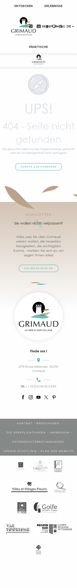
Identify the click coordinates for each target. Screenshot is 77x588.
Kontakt (25, 423)
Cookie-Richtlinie (20, 451)
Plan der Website (57, 451)
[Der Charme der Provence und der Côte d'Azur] (38, 60)
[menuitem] (24, 6)
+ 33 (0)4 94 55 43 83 (38, 386)
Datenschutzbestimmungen (38, 441)
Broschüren (47, 423)
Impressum (59, 432)
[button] (61, 26)
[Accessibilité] (47, 26)
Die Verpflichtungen (26, 432)
